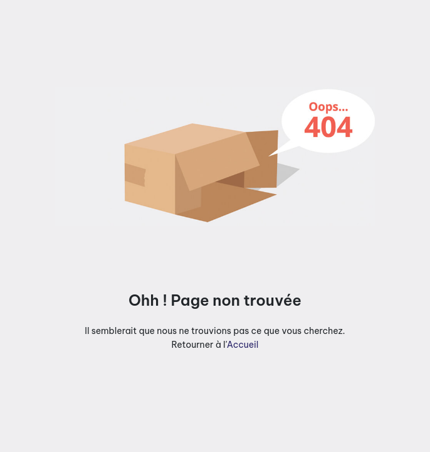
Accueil (243, 344)
